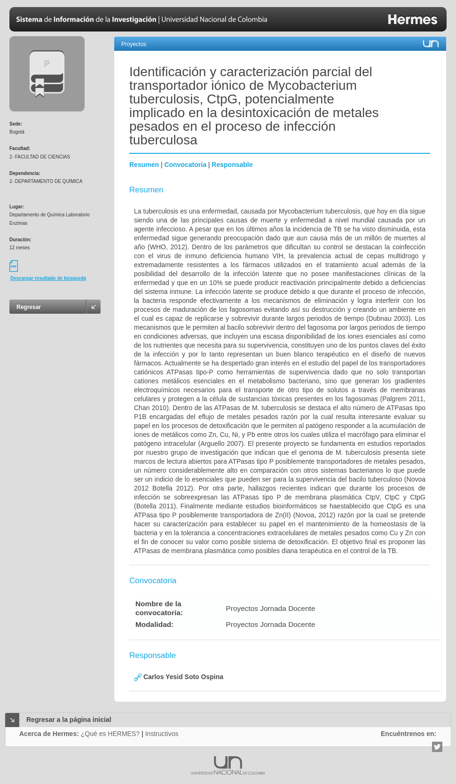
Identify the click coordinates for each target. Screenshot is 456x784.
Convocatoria (185, 164)
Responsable (232, 164)
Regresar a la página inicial (68, 719)
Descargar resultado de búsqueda (48, 278)
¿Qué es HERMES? (110, 733)
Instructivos (162, 733)
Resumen (144, 164)
